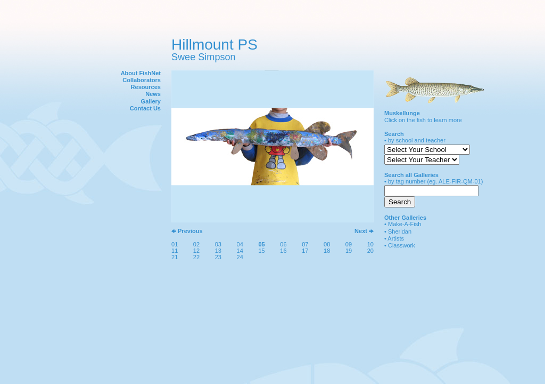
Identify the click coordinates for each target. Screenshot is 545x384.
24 (240, 257)
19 (348, 250)
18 (327, 250)
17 (305, 250)
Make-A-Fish (405, 224)
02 (196, 244)
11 (174, 250)
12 (196, 250)
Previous (190, 231)
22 (196, 257)
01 (174, 244)
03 (218, 244)
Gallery (151, 101)
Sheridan (399, 231)
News (153, 94)
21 (174, 257)
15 (261, 250)
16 (283, 250)
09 (348, 244)
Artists (395, 238)
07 (305, 244)
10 (370, 244)
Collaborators (141, 80)
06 (283, 244)
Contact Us (145, 108)
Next (360, 231)
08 (327, 244)
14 (240, 250)
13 (218, 250)
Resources (146, 87)
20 (370, 250)
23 (218, 257)
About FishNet (141, 73)
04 (240, 244)
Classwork (401, 245)
